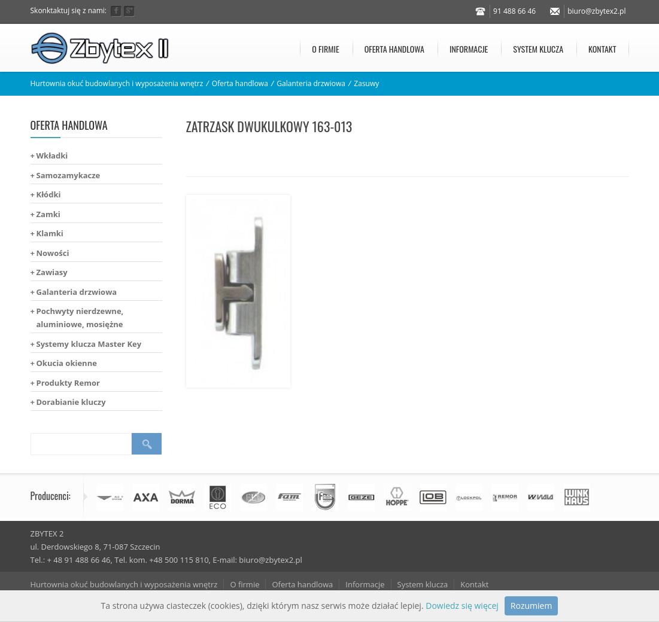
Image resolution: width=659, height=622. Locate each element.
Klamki (50, 233)
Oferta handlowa (394, 48)
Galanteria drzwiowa (311, 83)
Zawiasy (52, 272)
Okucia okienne (67, 363)
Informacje (469, 48)
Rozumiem (531, 605)
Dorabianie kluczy (71, 402)
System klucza (538, 48)
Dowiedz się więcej (462, 605)
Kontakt (602, 48)
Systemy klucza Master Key (89, 344)
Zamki (48, 214)
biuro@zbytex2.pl (596, 11)
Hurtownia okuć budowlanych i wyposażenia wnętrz (117, 83)
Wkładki (52, 155)
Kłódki (49, 194)
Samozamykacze (69, 175)
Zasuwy (366, 83)
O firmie (325, 48)
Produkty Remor (68, 382)
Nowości (53, 253)
